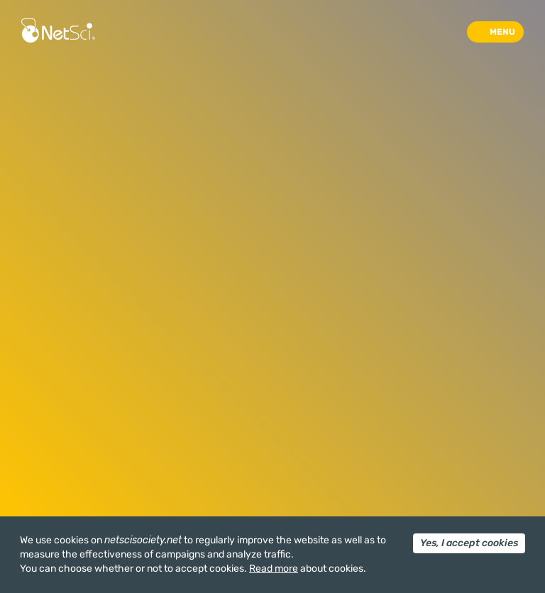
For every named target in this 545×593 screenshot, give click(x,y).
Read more (273, 568)
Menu (502, 32)
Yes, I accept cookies (469, 543)
